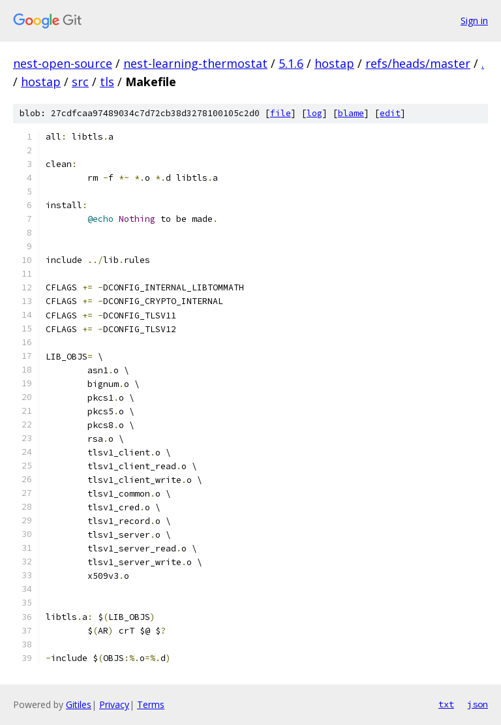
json (477, 704)
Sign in (474, 20)
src (80, 81)
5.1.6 (291, 63)
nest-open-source (62, 63)
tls (107, 81)
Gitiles (78, 704)
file (280, 113)
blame (351, 113)
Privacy (114, 704)
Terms (150, 704)
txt (446, 704)
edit (390, 113)
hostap (334, 63)
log (314, 113)
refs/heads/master (417, 63)
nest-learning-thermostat (195, 63)
